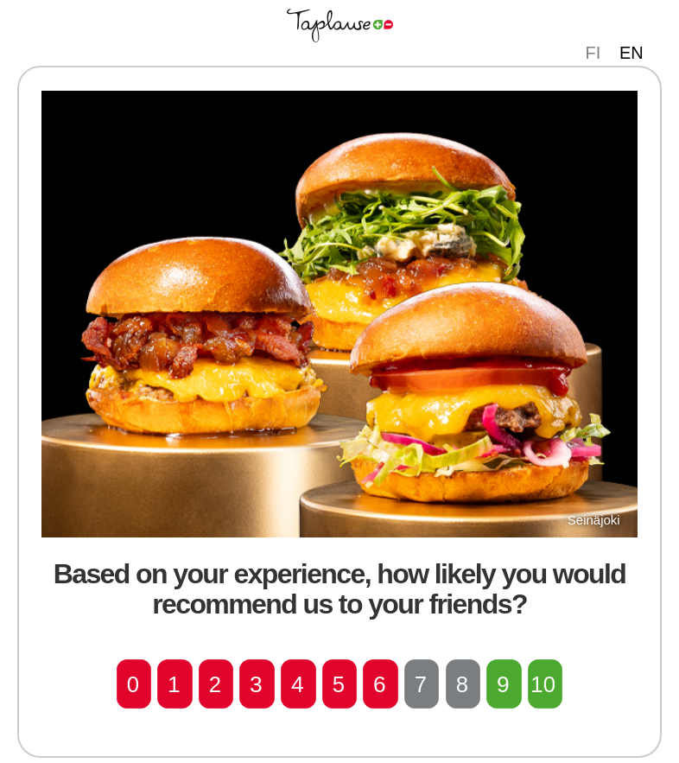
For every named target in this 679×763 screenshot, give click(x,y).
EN (631, 53)
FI (593, 53)
